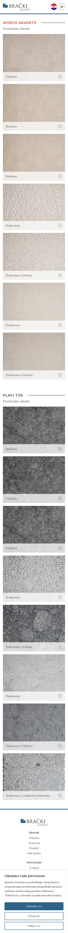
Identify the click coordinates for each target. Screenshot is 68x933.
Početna (34, 838)
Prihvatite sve (34, 906)
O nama (34, 868)
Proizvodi (34, 843)
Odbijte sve (34, 926)
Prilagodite (34, 916)
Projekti (34, 848)
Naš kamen (34, 853)
